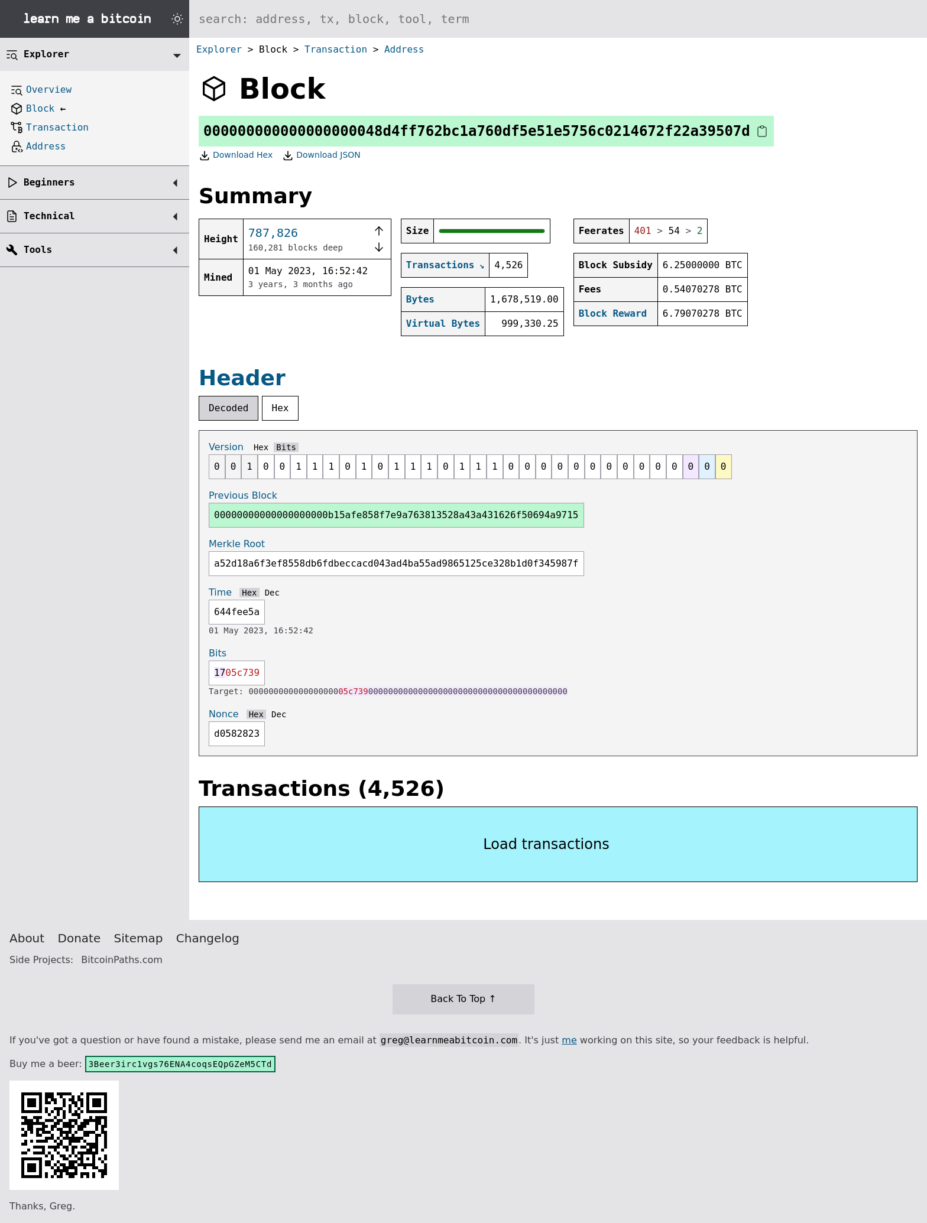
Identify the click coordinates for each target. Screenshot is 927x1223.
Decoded (228, 408)
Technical (49, 216)
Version (226, 447)
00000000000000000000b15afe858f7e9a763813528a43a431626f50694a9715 (396, 515)
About (26, 938)
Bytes (420, 299)
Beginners (49, 182)
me (569, 1040)
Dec (272, 592)
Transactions (440, 265)
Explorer (219, 49)
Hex (280, 408)
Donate (79, 938)
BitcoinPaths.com (122, 959)
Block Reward (613, 313)
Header (242, 378)
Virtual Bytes (443, 323)
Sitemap (138, 938)
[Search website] (558, 19)
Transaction (335, 49)
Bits (286, 447)
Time (220, 592)
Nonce (224, 714)
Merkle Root (237, 543)
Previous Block (243, 495)
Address (404, 49)
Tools (38, 249)
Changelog (207, 938)
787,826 (273, 233)
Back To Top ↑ (463, 998)
